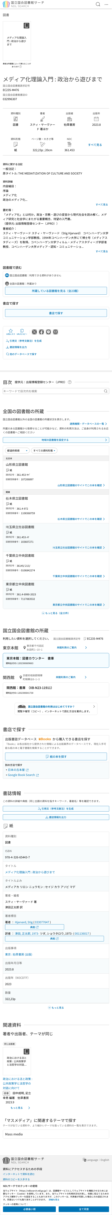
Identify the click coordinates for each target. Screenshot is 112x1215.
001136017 (82, 933)
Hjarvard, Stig (24, 922)
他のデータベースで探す (21, 354)
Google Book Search (23, 775)
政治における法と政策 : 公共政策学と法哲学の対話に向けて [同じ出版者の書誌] (17, 1083)
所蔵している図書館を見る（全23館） (56, 291)
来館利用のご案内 (72, 647)
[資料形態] (44, 450)
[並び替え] (17, 450)
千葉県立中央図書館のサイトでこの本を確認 (79, 576)
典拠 (34, 927)
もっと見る (21, 1108)
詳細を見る (54, 1199)
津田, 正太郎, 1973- (27, 933)
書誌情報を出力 (16, 347)
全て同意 (84, 1209)
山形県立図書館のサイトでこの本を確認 (82, 485)
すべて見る (95, 145)
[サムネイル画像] (17, 1061)
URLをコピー (22, 332)
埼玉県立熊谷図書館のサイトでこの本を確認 (79, 548)
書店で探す (56, 313)
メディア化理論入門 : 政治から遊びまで (30, 872)
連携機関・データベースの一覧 (89, 424)
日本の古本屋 (18, 770)
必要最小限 (29, 1209)
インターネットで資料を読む (19, 1174)
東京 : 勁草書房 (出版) (18, 954)
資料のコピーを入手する (16, 1179)
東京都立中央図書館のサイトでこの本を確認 (79, 605)
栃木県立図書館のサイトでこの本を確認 (82, 519)
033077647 (42, 922)
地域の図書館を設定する (75, 440)
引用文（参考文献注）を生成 (24, 341)
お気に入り (10, 332)
